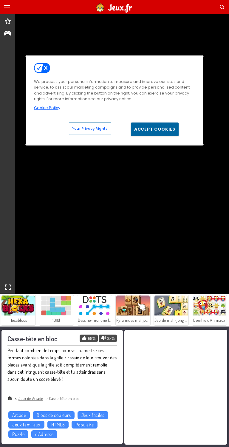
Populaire (84, 425)
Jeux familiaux (26, 425)
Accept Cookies (154, 129)
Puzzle (18, 434)
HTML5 (58, 425)
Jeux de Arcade (30, 398)
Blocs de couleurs (54, 415)
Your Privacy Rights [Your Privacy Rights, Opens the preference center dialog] (90, 128)
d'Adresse (44, 434)
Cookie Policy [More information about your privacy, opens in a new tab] (47, 108)
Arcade (19, 415)
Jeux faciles (92, 415)
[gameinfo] (7, 33)
